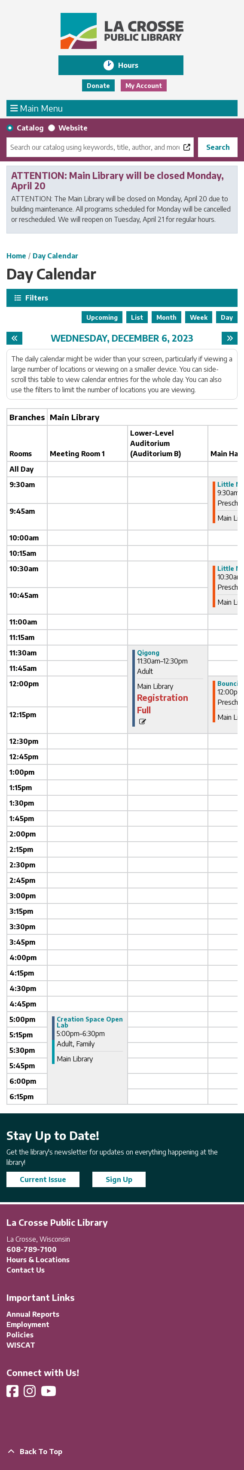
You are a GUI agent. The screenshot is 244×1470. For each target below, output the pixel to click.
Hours (134, 65)
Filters (35, 297)
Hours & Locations (38, 1259)
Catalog (30, 128)
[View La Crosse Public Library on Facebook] (13, 1393)
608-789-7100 (31, 1249)
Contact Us (25, 1270)
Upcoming (102, 317)
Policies (20, 1335)
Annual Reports (32, 1314)
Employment (27, 1324)
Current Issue (43, 1179)
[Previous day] (14, 338)
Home (16, 256)
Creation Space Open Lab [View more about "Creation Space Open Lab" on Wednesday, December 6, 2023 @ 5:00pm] (90, 1022)
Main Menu (36, 107)
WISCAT (20, 1345)
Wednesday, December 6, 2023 (122, 338)
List (137, 317)
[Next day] (230, 338)
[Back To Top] (122, 1451)
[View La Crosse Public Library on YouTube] (49, 1393)
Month (166, 317)
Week (198, 317)
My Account (143, 85)
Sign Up (119, 1179)
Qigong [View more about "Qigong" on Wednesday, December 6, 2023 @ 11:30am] (148, 653)
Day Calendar (55, 256)
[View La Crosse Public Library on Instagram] (30, 1393)
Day (227, 317)
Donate (98, 85)
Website (73, 128)
